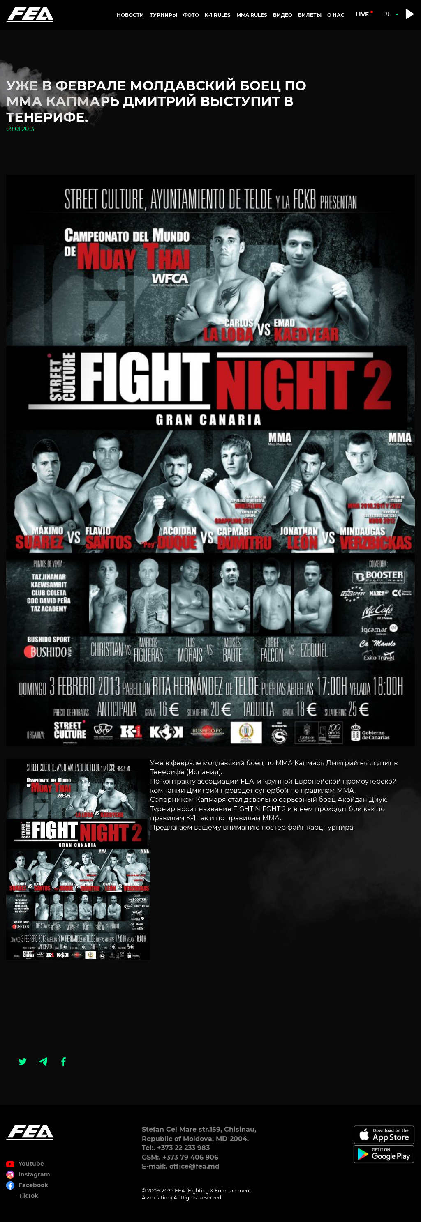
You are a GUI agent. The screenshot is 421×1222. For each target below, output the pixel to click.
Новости (130, 15)
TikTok (28, 1195)
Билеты (310, 15)
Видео (282, 15)
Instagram (34, 1174)
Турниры (163, 15)
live (362, 14)
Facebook (33, 1185)
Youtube (31, 1163)
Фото (191, 15)
